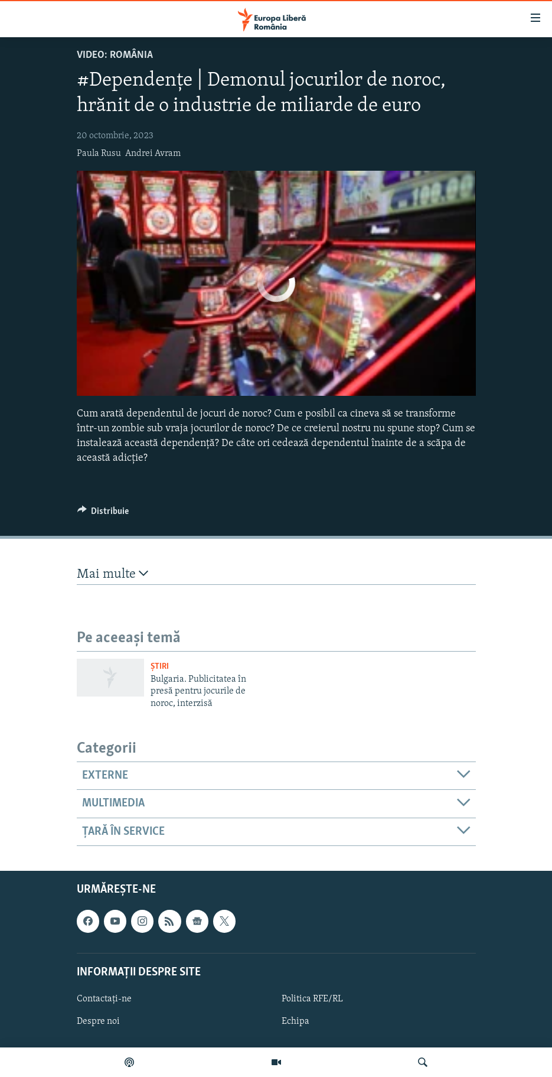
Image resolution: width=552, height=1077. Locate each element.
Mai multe (112, 574)
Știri (160, 666)
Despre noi (98, 1021)
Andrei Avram (153, 153)
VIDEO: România (115, 55)
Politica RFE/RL (312, 999)
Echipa (295, 1021)
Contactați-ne (104, 999)
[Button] (103, 514)
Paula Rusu (99, 153)
